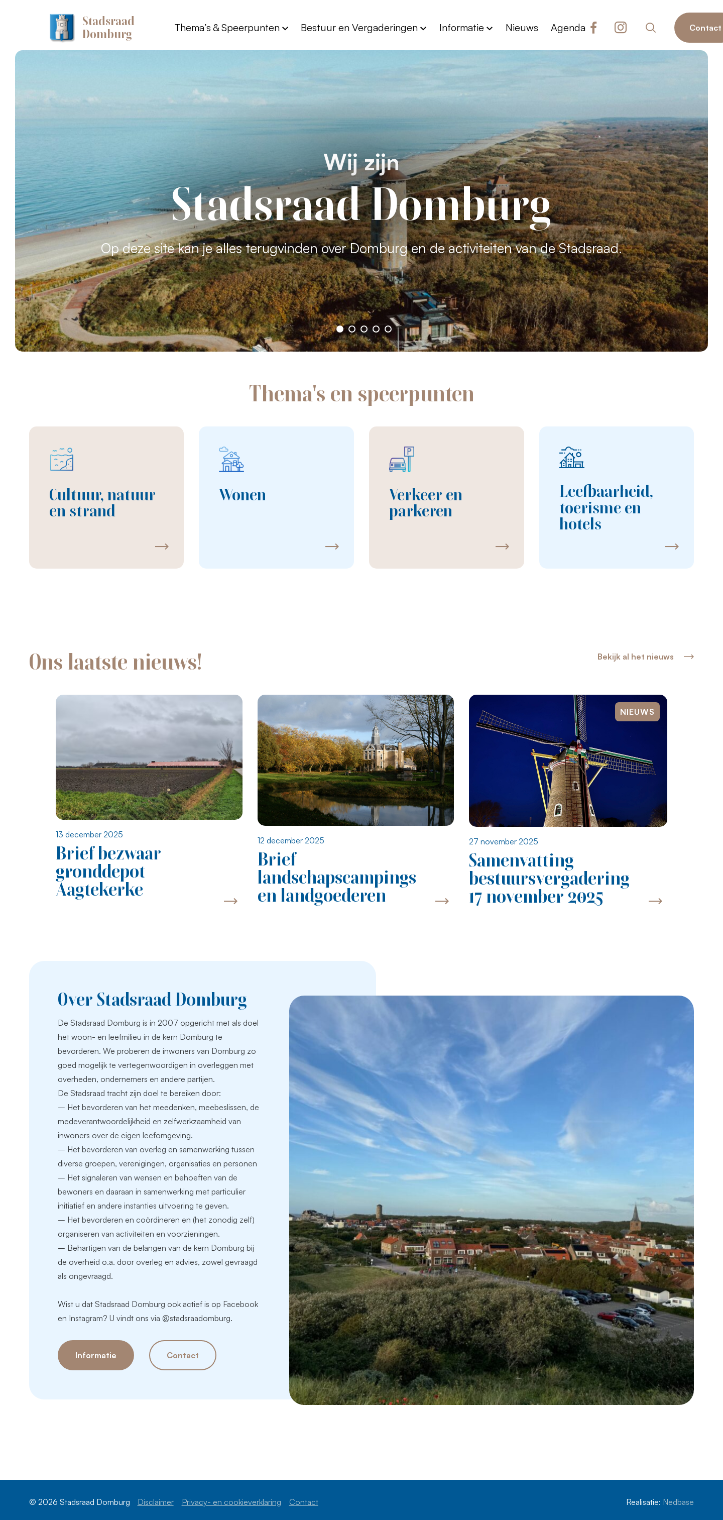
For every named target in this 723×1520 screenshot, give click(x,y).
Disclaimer (156, 1502)
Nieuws (522, 27)
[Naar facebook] (593, 28)
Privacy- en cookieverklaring (231, 1502)
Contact (183, 1355)
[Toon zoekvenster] (650, 28)
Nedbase (678, 1502)
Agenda (568, 27)
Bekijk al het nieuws (635, 657)
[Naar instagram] (621, 28)
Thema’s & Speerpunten (227, 27)
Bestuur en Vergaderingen (359, 27)
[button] (339, 329)
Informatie (461, 27)
